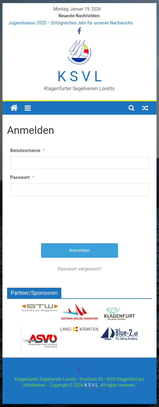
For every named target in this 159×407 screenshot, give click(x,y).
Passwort (22, 177)
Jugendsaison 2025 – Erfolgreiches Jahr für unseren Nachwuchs (71, 22)
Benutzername (27, 150)
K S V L (79, 76)
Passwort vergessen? (79, 269)
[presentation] (80, 222)
